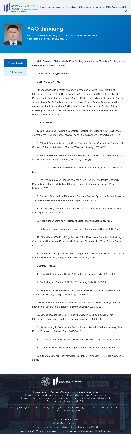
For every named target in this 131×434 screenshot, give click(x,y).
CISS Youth (111, 7)
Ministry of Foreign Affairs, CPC (24, 407)
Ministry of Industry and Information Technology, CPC (65, 407)
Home (43, 7)
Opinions (60, 7)
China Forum (98, 7)
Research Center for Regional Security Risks (65, 401)
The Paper (55, 410)
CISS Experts (84, 7)
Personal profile (16, 63)
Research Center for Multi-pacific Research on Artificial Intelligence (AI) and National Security (65, 394)
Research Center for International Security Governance (44, 398)
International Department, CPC (106, 407)
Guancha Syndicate (72, 410)
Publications (71, 7)
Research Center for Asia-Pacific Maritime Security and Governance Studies (65, 391)
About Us (122, 7)
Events (50, 7)
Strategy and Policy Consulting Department (91, 398)
